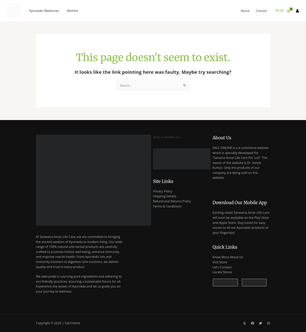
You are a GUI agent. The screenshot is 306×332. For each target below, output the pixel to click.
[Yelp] (244, 323)
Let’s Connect (222, 267)
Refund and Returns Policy (172, 201)
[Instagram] (268, 323)
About (245, 11)
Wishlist (72, 11)
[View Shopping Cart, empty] (283, 10)
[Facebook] (252, 323)
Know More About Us (228, 257)
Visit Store (220, 262)
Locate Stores (222, 272)
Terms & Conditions (167, 206)
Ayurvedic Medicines (44, 11)
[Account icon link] (297, 10)
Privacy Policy (163, 191)
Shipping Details (164, 196)
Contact (261, 11)
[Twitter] (260, 323)
